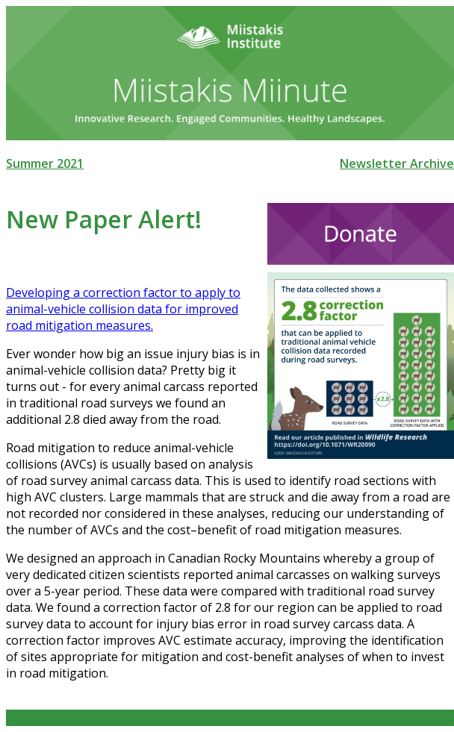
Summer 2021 (45, 163)
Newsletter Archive (397, 163)
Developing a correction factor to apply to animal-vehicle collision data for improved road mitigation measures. (123, 309)
